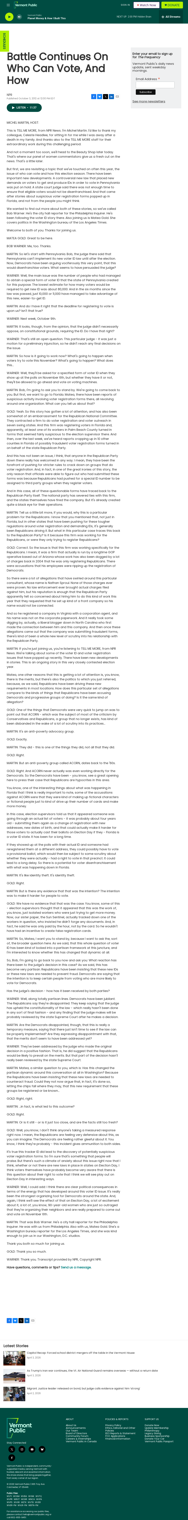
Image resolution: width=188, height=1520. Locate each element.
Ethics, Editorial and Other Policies (120, 1429)
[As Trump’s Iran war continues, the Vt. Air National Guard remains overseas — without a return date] (14, 1376)
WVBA (24, 1496)
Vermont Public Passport (159, 1441)
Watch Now (146, 5)
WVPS (9, 1502)
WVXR (17, 1502)
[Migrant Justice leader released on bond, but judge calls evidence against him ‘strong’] (14, 1394)
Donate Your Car (154, 1439)
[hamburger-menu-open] (8, 5)
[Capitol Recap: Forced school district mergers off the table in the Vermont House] (14, 1358)
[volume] (19, 17)
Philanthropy (152, 1430)
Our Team (72, 1430)
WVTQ (39, 1496)
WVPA (39, 1499)
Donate (174, 5)
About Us (71, 1425)
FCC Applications (115, 1436)
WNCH (31, 1499)
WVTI (9, 1496)
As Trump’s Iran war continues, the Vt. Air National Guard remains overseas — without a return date (92, 1371)
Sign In (125, 5)
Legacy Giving (153, 1433)
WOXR (24, 1499)
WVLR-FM (22, 1505)
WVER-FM (11, 1505)
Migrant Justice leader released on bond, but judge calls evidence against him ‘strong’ (83, 1388)
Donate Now (152, 1425)
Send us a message (76, 1267)
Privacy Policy (113, 1425)
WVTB (31, 1502)
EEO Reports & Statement (120, 1433)
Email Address (148, 78)
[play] (9, 17)
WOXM (16, 1496)
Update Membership (157, 1428)
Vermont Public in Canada (81, 1441)
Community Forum (77, 1436)
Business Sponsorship (157, 1436)
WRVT (17, 1499)
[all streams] (171, 17)
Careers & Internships (78, 1439)
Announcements (76, 1428)
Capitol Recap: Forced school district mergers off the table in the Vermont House (81, 1353)
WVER (38, 1502)
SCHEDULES (4, 41)
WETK (23, 1502)
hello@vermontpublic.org (36, 1514)
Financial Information (117, 1439)
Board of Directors (76, 1433)
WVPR (9, 1499)
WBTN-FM (33, 1505)
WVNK (31, 1496)
